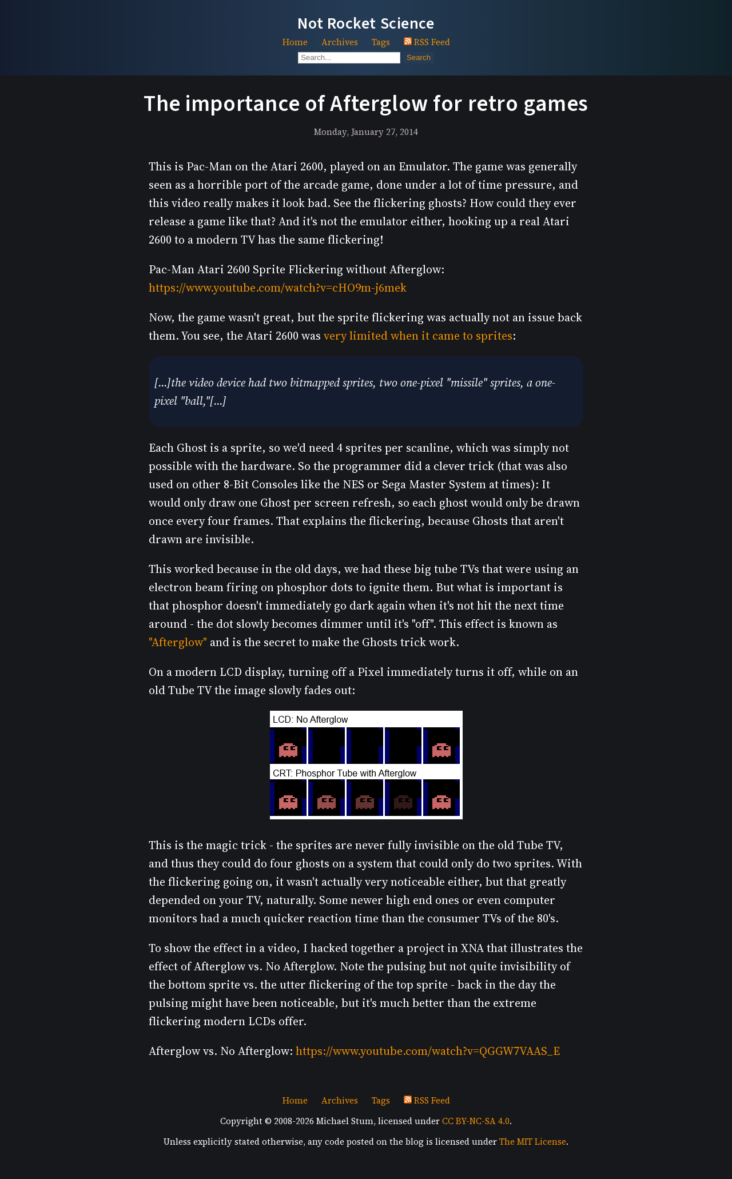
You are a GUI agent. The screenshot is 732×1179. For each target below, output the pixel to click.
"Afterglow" (178, 642)
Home (295, 42)
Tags (381, 42)
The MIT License (532, 1142)
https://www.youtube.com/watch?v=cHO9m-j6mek (278, 288)
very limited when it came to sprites (418, 336)
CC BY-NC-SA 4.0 (476, 1121)
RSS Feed (427, 42)
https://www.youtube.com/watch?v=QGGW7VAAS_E (428, 1051)
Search (419, 57)
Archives (339, 42)
